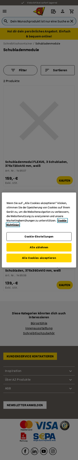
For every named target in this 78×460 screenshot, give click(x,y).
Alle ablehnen (39, 247)
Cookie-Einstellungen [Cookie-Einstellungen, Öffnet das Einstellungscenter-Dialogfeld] (39, 236)
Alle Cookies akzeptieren (39, 258)
